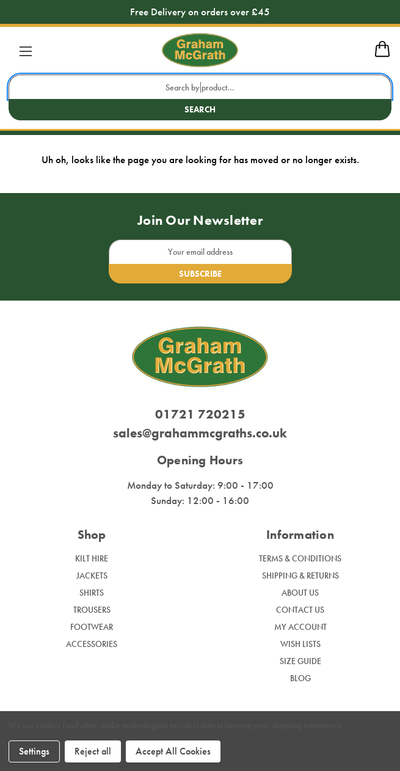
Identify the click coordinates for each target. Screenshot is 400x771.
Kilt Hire (91, 558)
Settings (34, 751)
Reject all (93, 751)
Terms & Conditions (300, 558)
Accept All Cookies (173, 751)
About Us (300, 592)
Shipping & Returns (300, 575)
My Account (300, 626)
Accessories (91, 643)
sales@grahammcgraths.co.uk (200, 433)
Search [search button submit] (200, 109)
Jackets (91, 575)
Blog (300, 678)
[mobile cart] (382, 54)
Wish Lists (300, 643)
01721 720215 (200, 414)
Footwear (91, 626)
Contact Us (300, 609)
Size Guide (300, 661)
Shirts (91, 592)
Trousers (92, 609)
